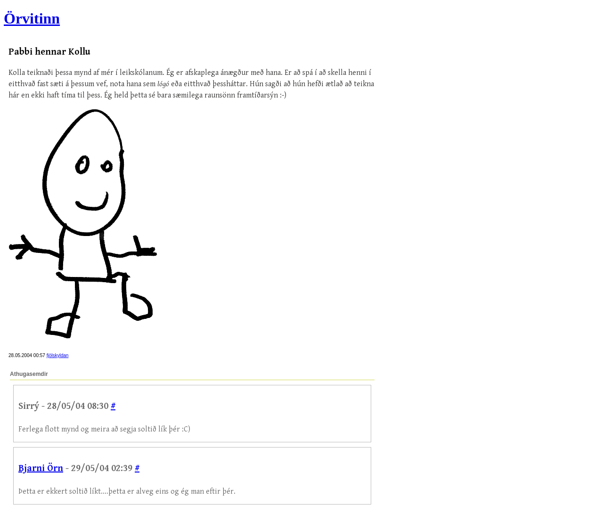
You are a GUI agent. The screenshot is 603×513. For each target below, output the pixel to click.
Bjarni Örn (40, 468)
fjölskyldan (58, 355)
